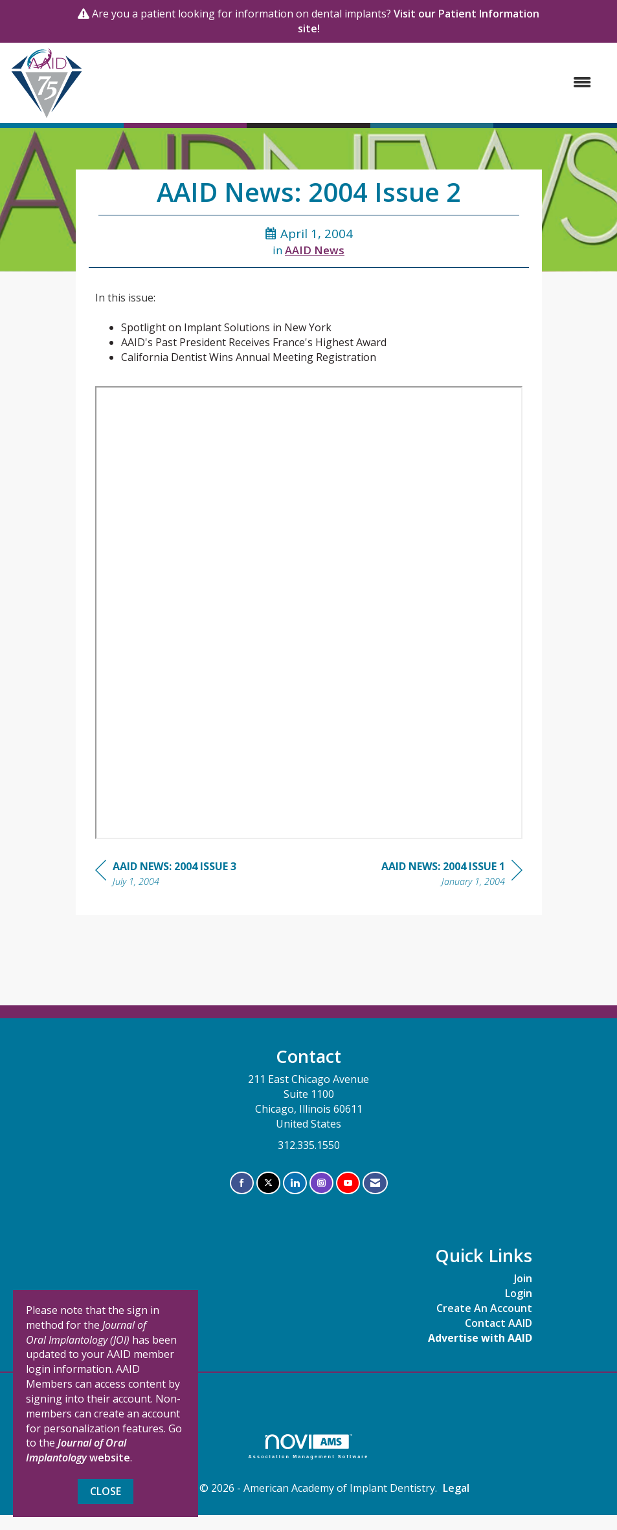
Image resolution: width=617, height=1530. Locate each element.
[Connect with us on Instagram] (321, 1183)
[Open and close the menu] (344, 82)
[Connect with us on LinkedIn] (295, 1183)
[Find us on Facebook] (242, 1183)
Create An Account (484, 1308)
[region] (451, 875)
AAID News (314, 250)
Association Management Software (309, 1446)
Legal (456, 1488)
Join (523, 1278)
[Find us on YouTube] (348, 1183)
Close (105, 1491)
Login (518, 1293)
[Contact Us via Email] (375, 1183)
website (78, 1450)
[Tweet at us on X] (268, 1183)
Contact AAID (498, 1323)
